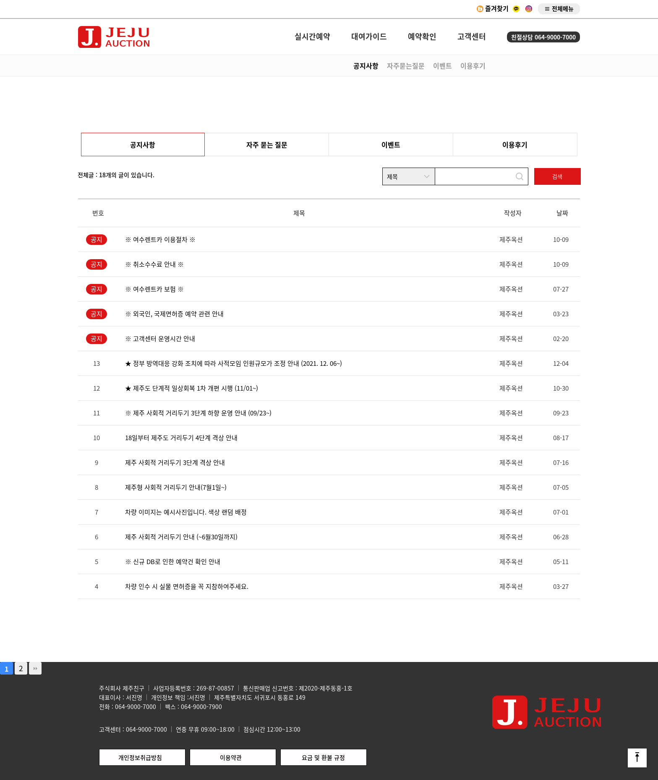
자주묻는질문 (406, 65)
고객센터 (471, 36)
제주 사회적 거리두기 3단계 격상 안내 (175, 462)
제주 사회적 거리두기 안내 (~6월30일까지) (181, 536)
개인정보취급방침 (140, 757)
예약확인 (422, 36)
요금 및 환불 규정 (323, 757)
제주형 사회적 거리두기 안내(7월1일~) (176, 487)
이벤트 (442, 65)
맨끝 (35, 668)
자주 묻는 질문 (266, 144)
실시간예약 (312, 36)
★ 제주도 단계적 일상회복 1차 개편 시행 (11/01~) (191, 388)
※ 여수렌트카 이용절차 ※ (160, 239)
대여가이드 (369, 36)
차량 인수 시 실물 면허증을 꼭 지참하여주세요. (186, 586)
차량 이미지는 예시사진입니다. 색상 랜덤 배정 (186, 512)
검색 (557, 176)
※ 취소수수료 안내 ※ (154, 264)
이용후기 (473, 65)
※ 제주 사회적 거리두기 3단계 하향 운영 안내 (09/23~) (198, 413)
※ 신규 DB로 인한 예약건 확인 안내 (172, 561)
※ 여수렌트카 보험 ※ (154, 289)
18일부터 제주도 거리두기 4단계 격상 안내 (181, 437)
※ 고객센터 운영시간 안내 (160, 338)
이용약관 (231, 757)
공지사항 (366, 65)
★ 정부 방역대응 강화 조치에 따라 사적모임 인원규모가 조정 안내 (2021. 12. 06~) (233, 363)
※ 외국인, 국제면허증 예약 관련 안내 (174, 313)
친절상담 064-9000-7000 (543, 37)
